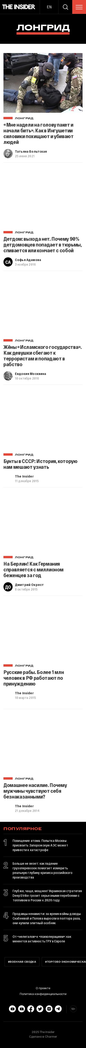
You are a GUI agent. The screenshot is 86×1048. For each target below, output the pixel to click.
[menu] (79, 7)
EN (49, 7)
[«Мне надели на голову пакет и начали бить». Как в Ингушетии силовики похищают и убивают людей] (43, 83)
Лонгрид (24, 118)
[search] (65, 7)
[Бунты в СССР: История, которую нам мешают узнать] (43, 419)
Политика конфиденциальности (43, 994)
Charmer (51, 1036)
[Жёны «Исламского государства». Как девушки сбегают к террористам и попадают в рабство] (43, 305)
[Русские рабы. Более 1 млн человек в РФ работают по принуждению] (43, 630)
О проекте (43, 988)
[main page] (19, 6)
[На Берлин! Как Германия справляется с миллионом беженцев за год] (43, 522)
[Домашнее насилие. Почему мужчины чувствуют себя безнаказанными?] (43, 743)
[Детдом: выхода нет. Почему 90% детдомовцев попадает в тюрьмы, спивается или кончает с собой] (43, 197)
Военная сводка (23, 962)
